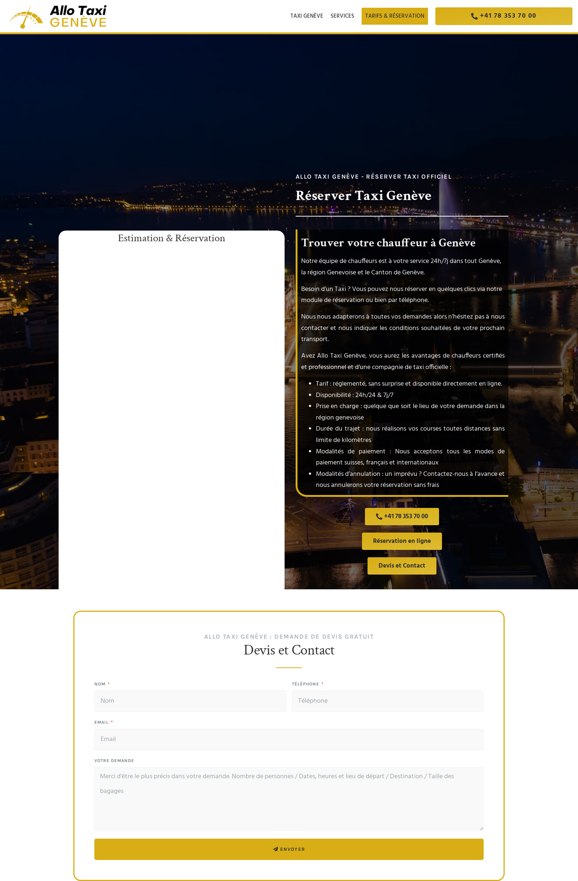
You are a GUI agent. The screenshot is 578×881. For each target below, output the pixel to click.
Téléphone (306, 684)
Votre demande (114, 760)
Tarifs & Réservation (394, 16)
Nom (100, 684)
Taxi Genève (306, 16)
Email (102, 722)
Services (344, 16)
